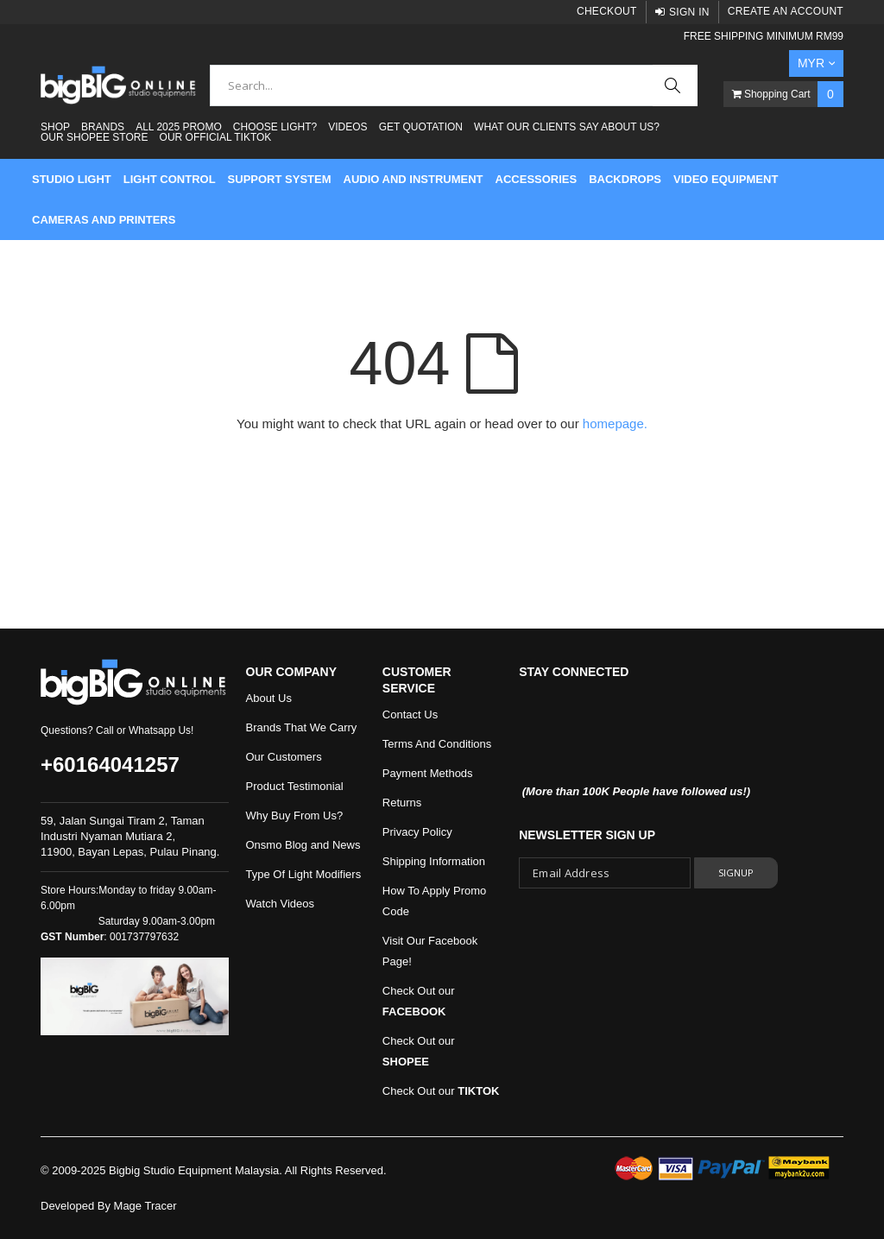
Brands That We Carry (301, 727)
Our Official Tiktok (216, 137)
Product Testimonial (295, 786)
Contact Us (410, 714)
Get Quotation (421, 127)
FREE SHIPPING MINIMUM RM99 (763, 36)
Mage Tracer (145, 1205)
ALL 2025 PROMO (179, 127)
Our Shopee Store (94, 137)
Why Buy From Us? (295, 815)
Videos (347, 127)
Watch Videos (280, 903)
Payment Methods (427, 773)
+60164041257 (110, 764)
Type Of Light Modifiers (304, 874)
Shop (55, 127)
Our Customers (284, 756)
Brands (102, 127)
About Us (269, 698)
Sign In (689, 12)
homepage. (615, 423)
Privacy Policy (417, 831)
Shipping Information (433, 861)
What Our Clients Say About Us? (567, 127)
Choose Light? (275, 127)
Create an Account (785, 11)
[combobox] (453, 85)
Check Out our (441, 1090)
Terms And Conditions (436, 743)
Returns (402, 802)
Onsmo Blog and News (303, 844)
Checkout (607, 11)
